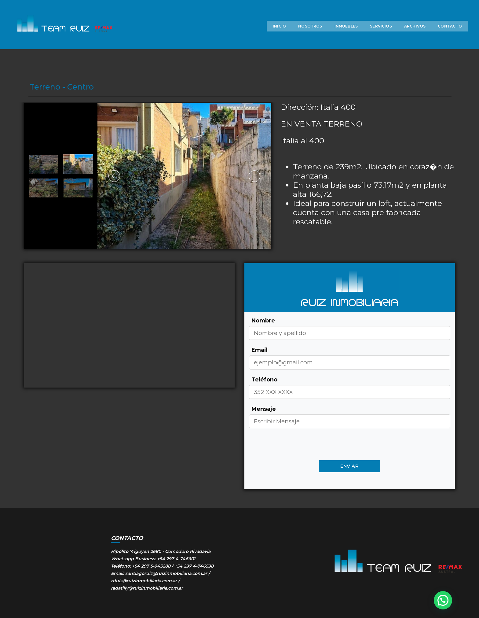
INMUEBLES (333, 36)
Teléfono (264, 379)
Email (259, 350)
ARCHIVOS (402, 36)
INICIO (266, 36)
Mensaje (263, 409)
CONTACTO (437, 36)
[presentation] (295, 446)
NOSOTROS (297, 36)
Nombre (263, 320)
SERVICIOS (368, 36)
